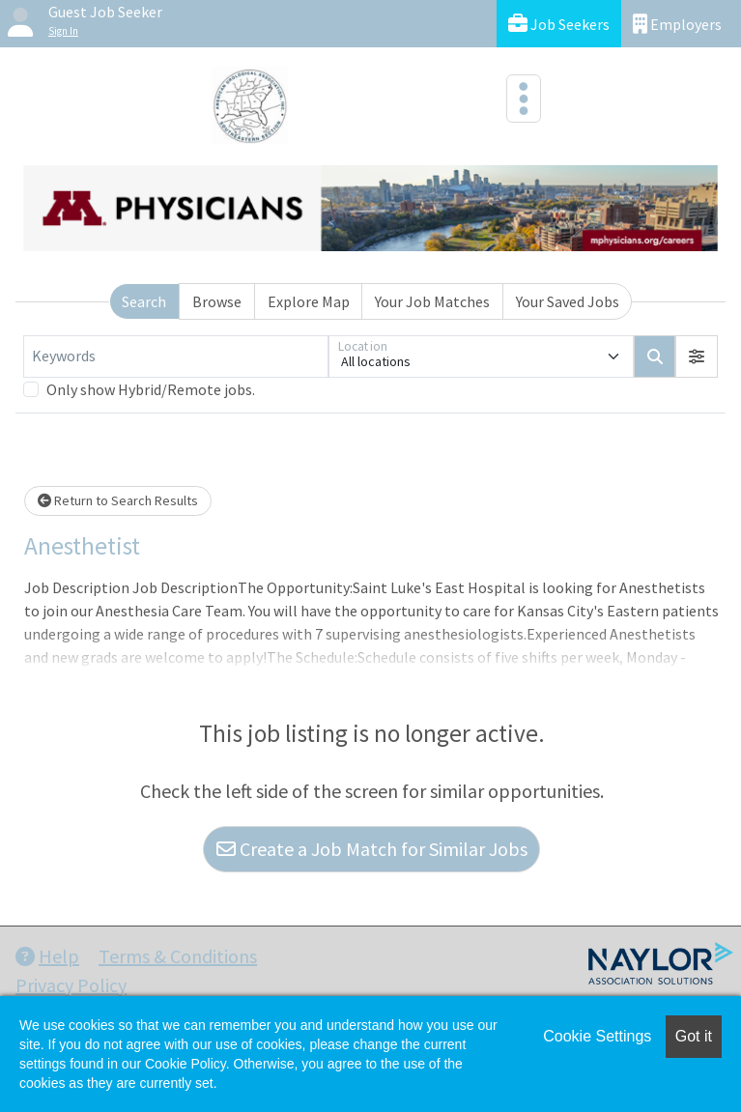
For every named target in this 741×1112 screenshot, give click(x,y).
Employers (677, 24)
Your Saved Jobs (567, 301)
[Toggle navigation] (523, 98)
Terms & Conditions (178, 956)
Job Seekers (559, 24)
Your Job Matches (432, 301)
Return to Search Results (118, 500)
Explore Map (309, 301)
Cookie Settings (597, 1036)
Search (144, 301)
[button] (696, 356)
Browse (217, 301)
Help (47, 956)
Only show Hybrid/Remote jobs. (150, 389)
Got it (693, 1036)
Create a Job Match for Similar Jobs (371, 849)
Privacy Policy (71, 985)
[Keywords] (175, 356)
